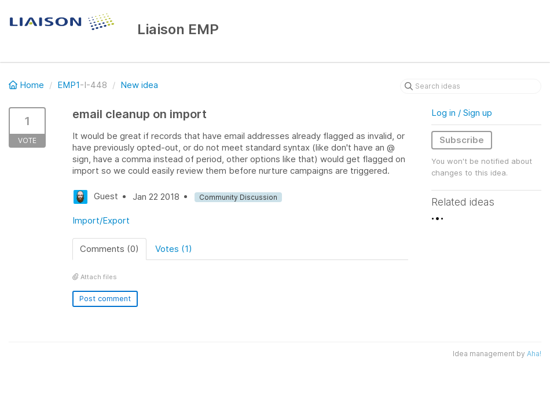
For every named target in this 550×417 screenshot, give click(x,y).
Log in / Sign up (461, 112)
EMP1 (68, 84)
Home (27, 84)
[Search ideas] (470, 86)
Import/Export (101, 220)
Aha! (534, 353)
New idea (139, 84)
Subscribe (461, 139)
